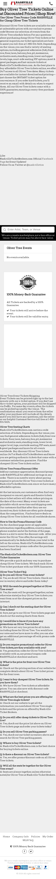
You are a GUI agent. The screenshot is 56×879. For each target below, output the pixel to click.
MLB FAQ (28, 840)
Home (6, 836)
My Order (48, 836)
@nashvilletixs (35, 165)
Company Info (20, 836)
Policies (35, 836)
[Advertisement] (28, 124)
